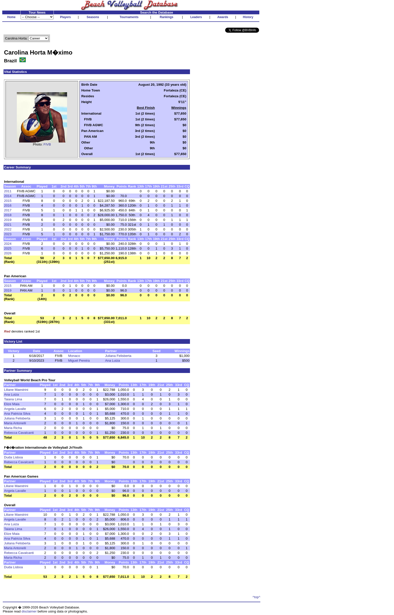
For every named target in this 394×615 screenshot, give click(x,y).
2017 (8, 210)
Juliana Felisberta (118, 356)
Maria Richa (13, 428)
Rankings (166, 17)
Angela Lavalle (15, 409)
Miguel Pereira (79, 360)
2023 (8, 234)
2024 (8, 244)
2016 (8, 205)
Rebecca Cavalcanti (19, 433)
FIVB (47, 144)
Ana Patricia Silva (17, 413)
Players (65, 17)
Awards (222, 17)
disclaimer (29, 611)
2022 (8, 229)
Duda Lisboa (13, 457)
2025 (8, 248)
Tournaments (129, 17)
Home (11, 17)
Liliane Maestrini (16, 390)
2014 (8, 196)
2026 (8, 253)
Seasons (93, 17)
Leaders (196, 17)
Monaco (74, 356)
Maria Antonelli (15, 423)
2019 (8, 220)
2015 (8, 201)
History (248, 17)
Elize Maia (11, 404)
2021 (8, 224)
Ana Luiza (112, 360)
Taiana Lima (13, 399)
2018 (8, 215)
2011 (8, 191)
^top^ (256, 597)
